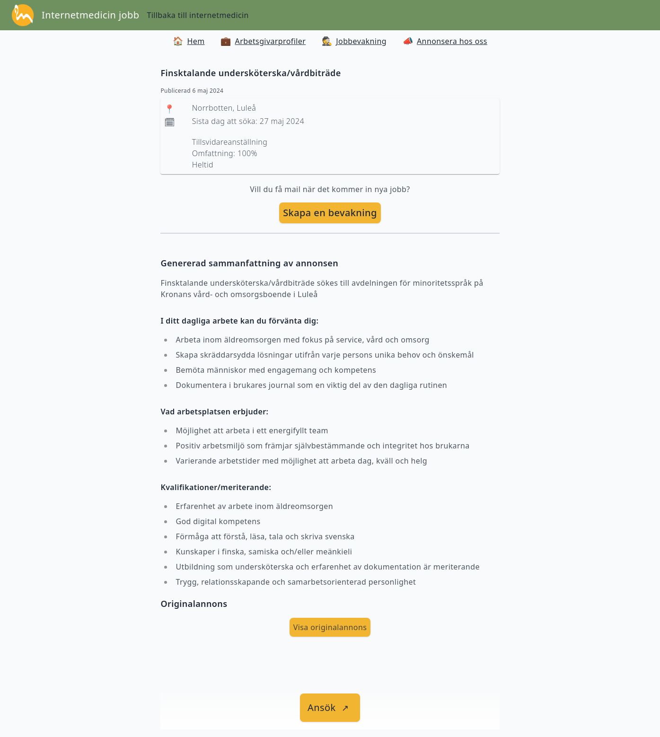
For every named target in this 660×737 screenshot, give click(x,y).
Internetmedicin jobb (90, 15)
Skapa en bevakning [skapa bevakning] (330, 212)
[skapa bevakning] (330, 212)
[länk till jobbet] (330, 707)
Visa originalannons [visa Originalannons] (330, 627)
